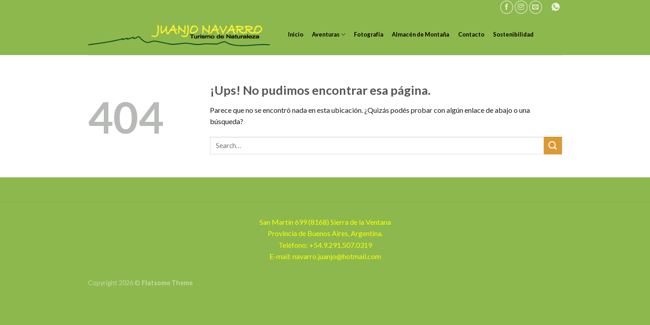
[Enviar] (553, 145)
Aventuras (328, 34)
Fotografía (368, 34)
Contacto (471, 34)
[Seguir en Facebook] (506, 7)
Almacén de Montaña (420, 34)
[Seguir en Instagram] (521, 7)
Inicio (295, 34)
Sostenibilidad (513, 34)
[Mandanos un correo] (535, 7)
